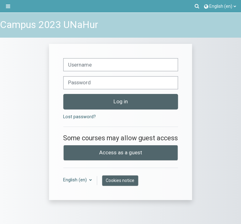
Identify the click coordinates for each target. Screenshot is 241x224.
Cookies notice (120, 180)
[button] (197, 6)
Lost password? (79, 116)
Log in (121, 101)
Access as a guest (120, 152)
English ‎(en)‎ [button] (75, 180)
